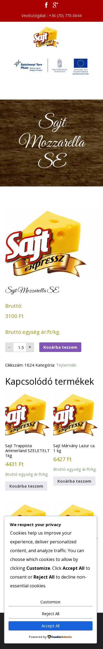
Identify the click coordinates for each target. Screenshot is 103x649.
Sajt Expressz (52, 37)
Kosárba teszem (60, 347)
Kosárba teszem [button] (26, 486)
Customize (50, 601)
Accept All (50, 625)
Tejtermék (66, 365)
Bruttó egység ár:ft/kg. (27, 434)
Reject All (50, 613)
